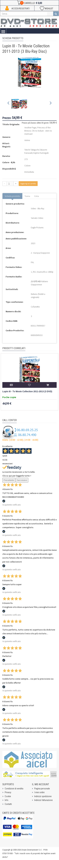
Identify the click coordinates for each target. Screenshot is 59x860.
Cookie (8, 796)
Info (6, 800)
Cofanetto (35, 306)
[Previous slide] (8, 103)
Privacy (8, 792)
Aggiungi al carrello (28, 183)
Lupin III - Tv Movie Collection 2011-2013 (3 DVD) (27, 391)
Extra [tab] (36, 196)
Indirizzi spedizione (43, 796)
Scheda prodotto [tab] (12, 196)
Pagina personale (42, 788)
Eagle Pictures (37, 227)
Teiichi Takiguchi (31, 149)
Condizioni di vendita (14, 788)
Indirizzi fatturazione (43, 800)
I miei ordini (39, 792)
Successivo (22, 480)
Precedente (9, 480)
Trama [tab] (27, 196)
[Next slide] (50, 103)
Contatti (8, 804)
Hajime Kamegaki (41, 152)
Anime (27, 140)
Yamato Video (37, 218)
